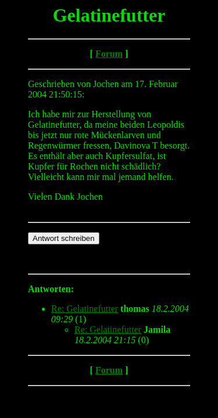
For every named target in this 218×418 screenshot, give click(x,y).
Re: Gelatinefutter (84, 309)
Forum (109, 54)
